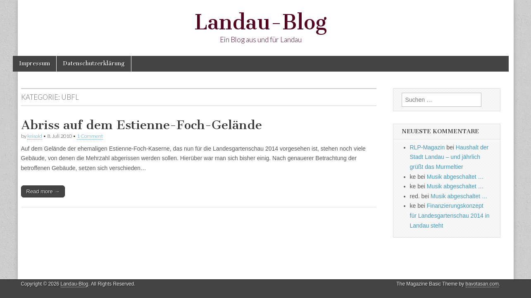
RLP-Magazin (427, 147)
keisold (34, 136)
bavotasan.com (482, 284)
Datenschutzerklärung (94, 63)
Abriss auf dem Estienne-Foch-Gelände (141, 125)
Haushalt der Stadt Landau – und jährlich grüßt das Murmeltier (449, 157)
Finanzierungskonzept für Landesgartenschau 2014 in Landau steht (450, 215)
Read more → (43, 191)
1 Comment (90, 136)
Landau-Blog (260, 22)
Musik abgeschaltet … (455, 176)
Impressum (34, 63)
